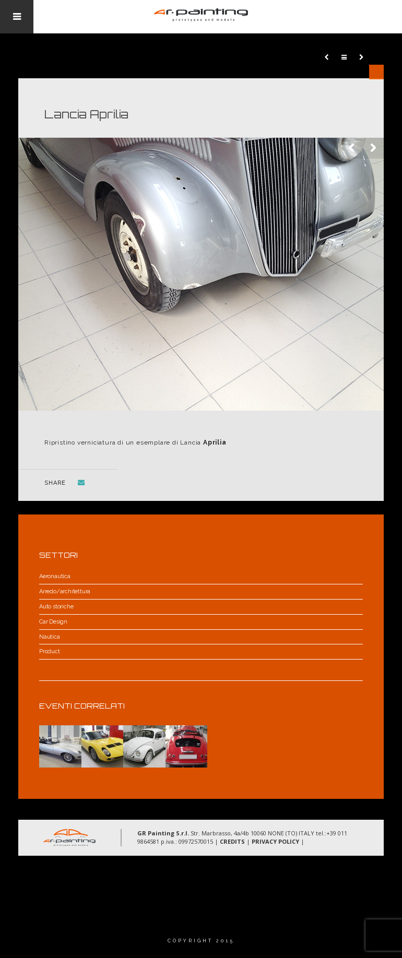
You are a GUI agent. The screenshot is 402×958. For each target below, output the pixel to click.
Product (49, 651)
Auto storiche (56, 606)
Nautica (49, 636)
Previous (352, 148)
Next (373, 148)
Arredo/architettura (64, 591)
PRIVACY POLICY (275, 841)
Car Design (53, 621)
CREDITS (232, 841)
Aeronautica (54, 576)
